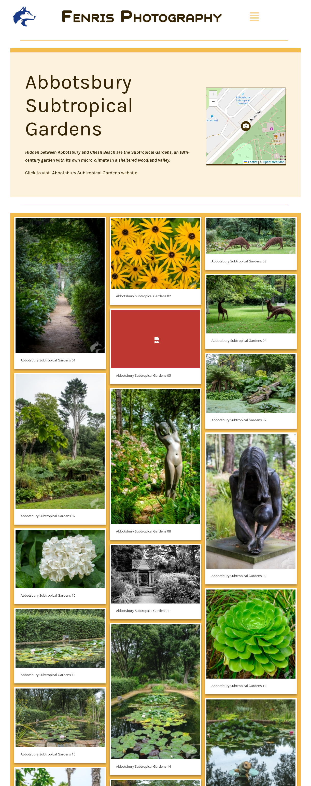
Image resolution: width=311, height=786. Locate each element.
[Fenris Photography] (142, 13)
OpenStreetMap (274, 162)
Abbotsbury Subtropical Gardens (86, 173)
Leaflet (250, 162)
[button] (246, 126)
